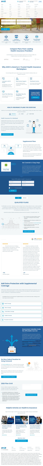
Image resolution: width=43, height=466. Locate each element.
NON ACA (24, 198)
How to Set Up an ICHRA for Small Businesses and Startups (21, 427)
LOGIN (40, 1)
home (12, 447)
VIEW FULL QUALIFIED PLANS (28, 231)
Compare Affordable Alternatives (9, 376)
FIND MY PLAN (35, 97)
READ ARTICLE (4, 435)
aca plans (21, 447)
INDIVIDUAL (12, 114)
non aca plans (14, 450)
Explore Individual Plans (7, 134)
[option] (6, 59)
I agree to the (7, 26)
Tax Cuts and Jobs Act (6, 364)
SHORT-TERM (30, 114)
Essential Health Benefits (37, 222)
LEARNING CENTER (30, 4)
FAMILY (21, 114)
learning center (29, 450)
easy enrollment (22, 450)
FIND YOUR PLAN (13, 4)
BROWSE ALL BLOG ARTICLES (21, 440)
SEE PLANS (5, 29)
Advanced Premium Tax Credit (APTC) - (28, 340)
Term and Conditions (10, 26)
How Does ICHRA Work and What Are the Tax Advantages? (7, 427)
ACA (18, 198)
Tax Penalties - (24, 345)
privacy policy (37, 450)
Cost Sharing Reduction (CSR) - (27, 343)
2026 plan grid (29, 447)
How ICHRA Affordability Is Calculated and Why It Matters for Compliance (35, 427)
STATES (21, 4)
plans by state (37, 447)
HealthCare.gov (31, 461)
